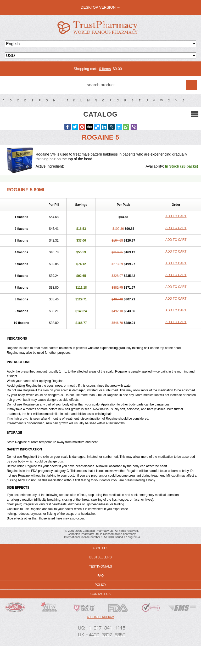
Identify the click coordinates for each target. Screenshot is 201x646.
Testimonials (100, 566)
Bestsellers (100, 557)
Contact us (101, 594)
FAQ (100, 576)
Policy (100, 585)
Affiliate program (100, 617)
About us (100, 548)
